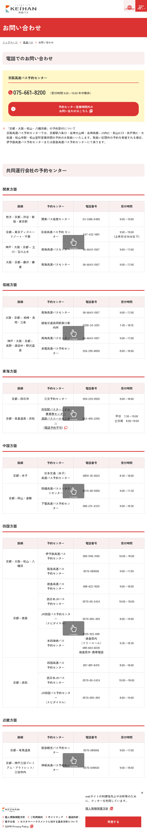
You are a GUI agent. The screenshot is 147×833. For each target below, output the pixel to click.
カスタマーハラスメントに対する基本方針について (49, 821)
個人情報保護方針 (15, 817)
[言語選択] (120, 9)
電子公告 (10, 821)
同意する (113, 822)
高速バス (28, 42)
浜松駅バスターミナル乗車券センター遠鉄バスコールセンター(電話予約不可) (55, 418)
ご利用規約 (36, 817)
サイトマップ (55, 817)
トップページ (10, 42)
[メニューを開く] (138, 9)
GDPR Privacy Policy (17, 826)
